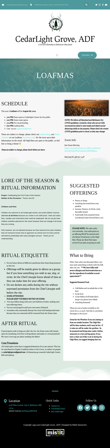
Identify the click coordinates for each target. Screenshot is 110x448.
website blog (45, 134)
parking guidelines (29, 411)
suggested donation (23, 128)
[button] (86, 5)
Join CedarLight (57, 411)
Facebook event (28, 137)
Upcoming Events (58, 408)
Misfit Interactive (79, 425)
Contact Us (55, 406)
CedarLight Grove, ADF (55, 39)
